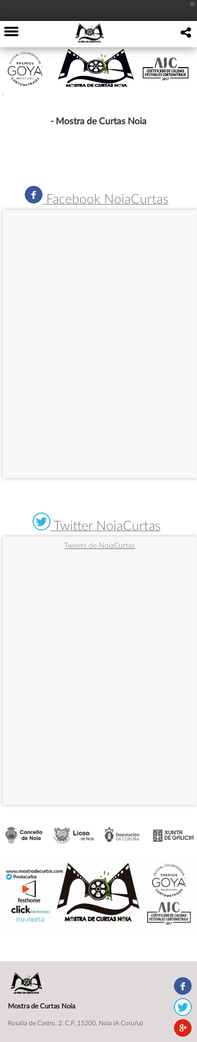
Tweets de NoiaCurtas (99, 545)
